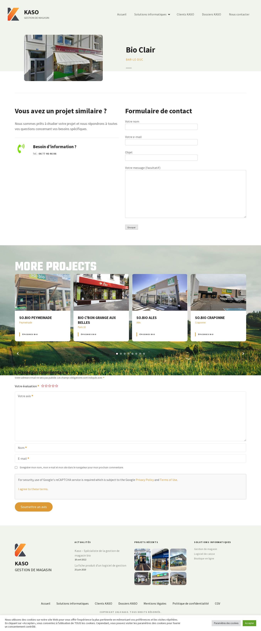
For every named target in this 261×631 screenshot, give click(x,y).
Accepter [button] (249, 623)
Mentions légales (155, 603)
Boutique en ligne (204, 558)
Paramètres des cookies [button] (226, 623)
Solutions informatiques (150, 14)
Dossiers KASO (211, 14)
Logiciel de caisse (204, 554)
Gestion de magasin (205, 549)
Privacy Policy (145, 480)
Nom (21, 448)
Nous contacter (239, 14)
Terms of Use (168, 480)
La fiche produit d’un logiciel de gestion (100, 565)
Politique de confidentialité (191, 603)
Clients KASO (185, 14)
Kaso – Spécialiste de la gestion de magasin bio (97, 553)
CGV (217, 603)
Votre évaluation (27, 386)
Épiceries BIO (30, 334)
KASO (31, 12)
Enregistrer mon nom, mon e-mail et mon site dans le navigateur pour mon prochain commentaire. (72, 467)
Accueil (121, 14)
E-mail (22, 459)
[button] (18, 353)
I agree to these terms (33, 489)
